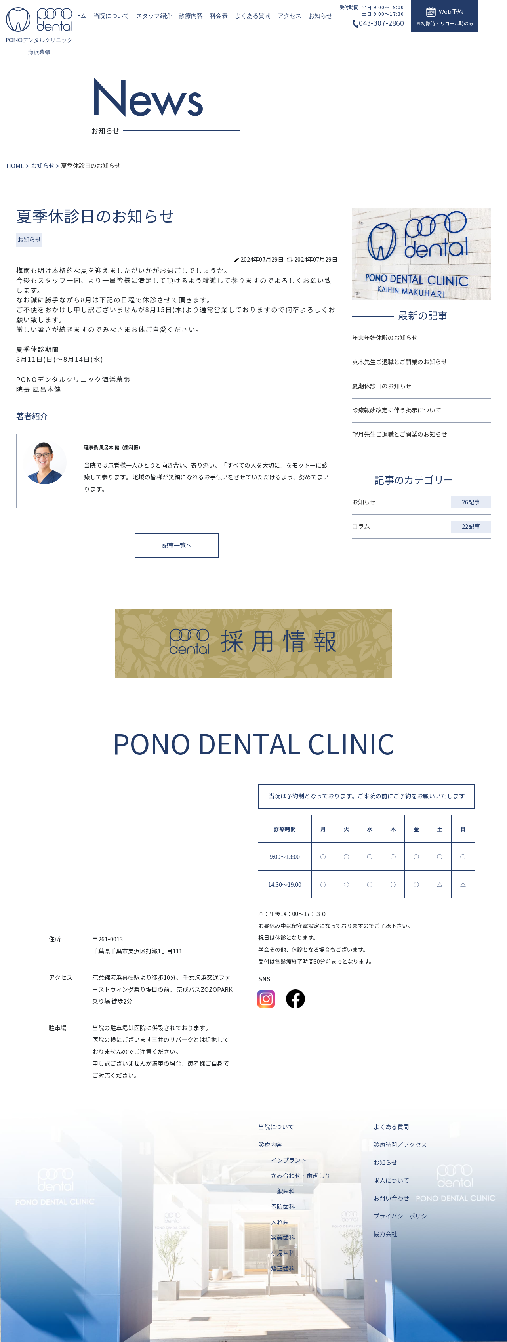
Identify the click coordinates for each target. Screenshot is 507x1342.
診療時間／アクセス (400, 1145)
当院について (111, 15)
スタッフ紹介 (154, 15)
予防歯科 (283, 1206)
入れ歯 (280, 1222)
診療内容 (191, 15)
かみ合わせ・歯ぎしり (300, 1176)
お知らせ (320, 15)
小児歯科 (283, 1253)
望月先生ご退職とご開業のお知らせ (399, 434)
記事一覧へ (177, 545)
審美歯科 (283, 1237)
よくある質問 (253, 15)
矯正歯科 (283, 1268)
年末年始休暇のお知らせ (384, 338)
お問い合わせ (391, 1198)
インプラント (289, 1160)
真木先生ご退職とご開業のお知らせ (399, 362)
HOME (15, 166)
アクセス (289, 15)
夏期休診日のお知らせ (382, 386)
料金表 (219, 15)
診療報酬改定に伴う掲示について (396, 410)
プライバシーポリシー (403, 1216)
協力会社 (385, 1234)
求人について (391, 1180)
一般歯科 (283, 1191)
